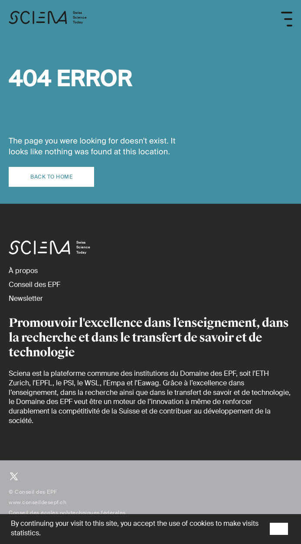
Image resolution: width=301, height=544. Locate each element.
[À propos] (23, 270)
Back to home (51, 176)
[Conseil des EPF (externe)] (34, 284)
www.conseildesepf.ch (37, 502)
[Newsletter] (26, 298)
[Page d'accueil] (48, 19)
